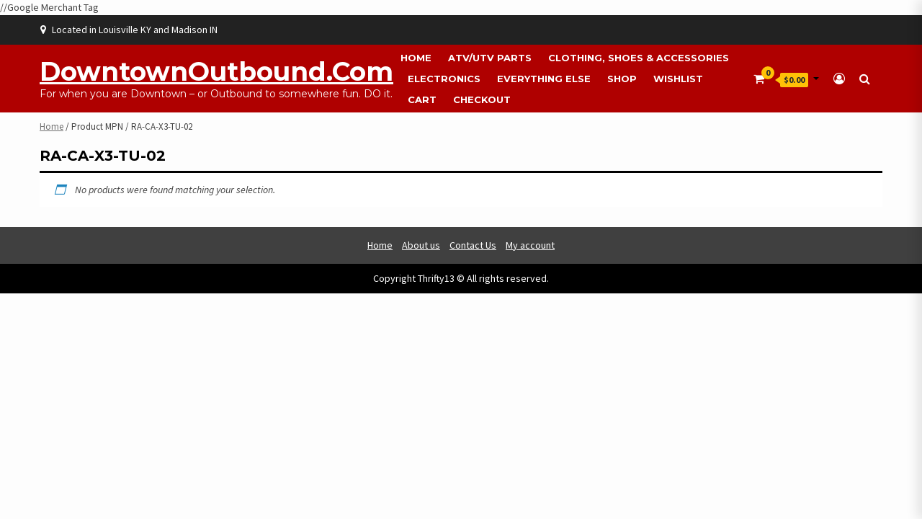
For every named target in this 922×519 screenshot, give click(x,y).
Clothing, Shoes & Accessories (638, 57)
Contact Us (472, 245)
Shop (622, 78)
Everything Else (544, 78)
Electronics (444, 78)
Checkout (482, 99)
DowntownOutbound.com (216, 71)
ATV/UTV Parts (490, 57)
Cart (422, 99)
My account (530, 245)
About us (421, 245)
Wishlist (678, 78)
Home (415, 57)
